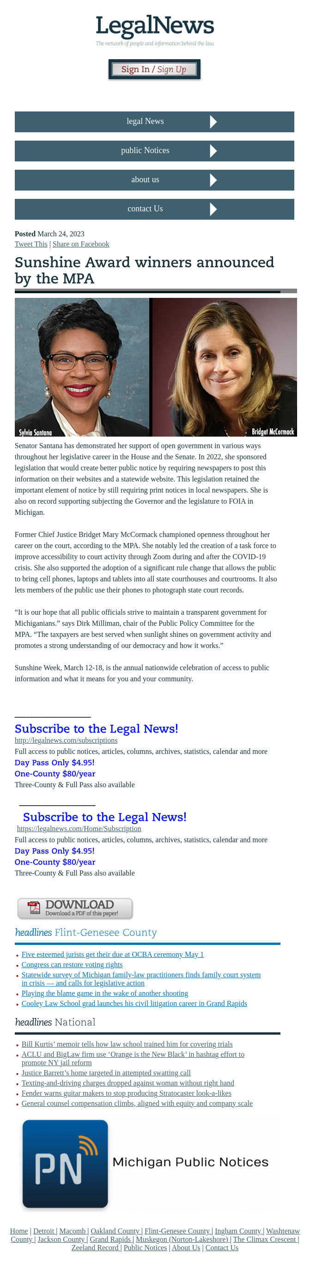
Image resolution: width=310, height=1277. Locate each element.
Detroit (44, 1231)
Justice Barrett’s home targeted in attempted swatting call (106, 1073)
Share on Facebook (81, 244)
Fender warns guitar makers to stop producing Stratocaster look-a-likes (126, 1093)
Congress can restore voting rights (72, 965)
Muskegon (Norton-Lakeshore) (183, 1239)
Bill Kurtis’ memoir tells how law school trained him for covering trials (127, 1044)
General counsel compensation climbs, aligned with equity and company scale (137, 1103)
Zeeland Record (96, 1248)
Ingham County (239, 1231)
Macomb (73, 1231)
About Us (186, 1248)
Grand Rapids (111, 1239)
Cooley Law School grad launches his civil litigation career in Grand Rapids (134, 1003)
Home (19, 1231)
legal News (145, 121)
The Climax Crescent (265, 1239)
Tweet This (31, 244)
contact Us (145, 208)
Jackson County (62, 1239)
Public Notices (145, 1248)
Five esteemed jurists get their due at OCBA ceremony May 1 (113, 954)
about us (145, 179)
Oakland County (116, 1231)
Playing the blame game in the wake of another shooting (105, 993)
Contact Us (222, 1248)
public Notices (145, 150)
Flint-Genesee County (178, 1231)
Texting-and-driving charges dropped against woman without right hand (128, 1083)
